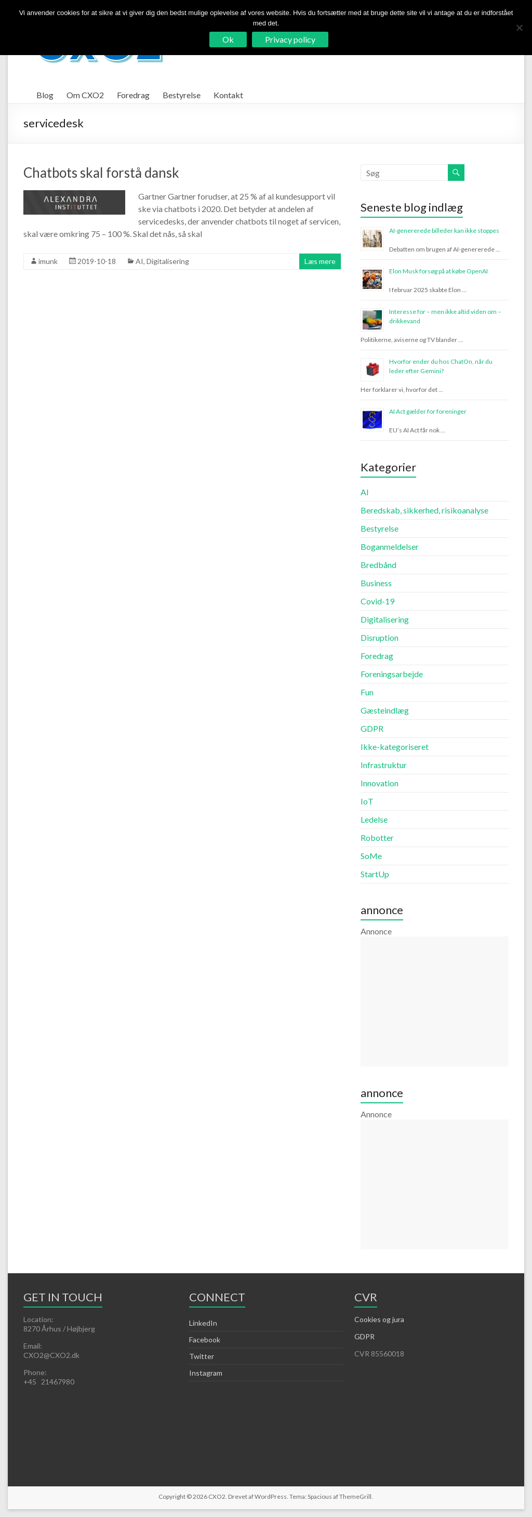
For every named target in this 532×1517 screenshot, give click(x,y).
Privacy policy (290, 39)
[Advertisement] (435, 1001)
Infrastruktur (384, 765)
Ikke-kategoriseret (395, 746)
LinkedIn (203, 1322)
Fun (367, 692)
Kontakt (228, 95)
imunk (48, 261)
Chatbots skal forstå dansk (101, 172)
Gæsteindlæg (385, 710)
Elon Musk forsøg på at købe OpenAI (438, 271)
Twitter (201, 1356)
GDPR (372, 728)
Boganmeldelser (390, 546)
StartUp (375, 874)
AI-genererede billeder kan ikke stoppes (444, 230)
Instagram (205, 1372)
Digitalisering (168, 261)
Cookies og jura (379, 1319)
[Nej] (519, 27)
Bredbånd (378, 565)
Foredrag (133, 95)
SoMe (371, 856)
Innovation (379, 783)
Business (376, 583)
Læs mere (320, 261)
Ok (228, 39)
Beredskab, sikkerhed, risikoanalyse (424, 510)
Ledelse (374, 819)
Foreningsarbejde (392, 674)
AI (139, 261)
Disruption (379, 637)
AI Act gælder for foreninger (428, 411)
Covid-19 (377, 601)
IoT (367, 801)
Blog (45, 95)
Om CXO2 (85, 95)
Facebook (204, 1339)
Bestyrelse (182, 95)
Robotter (377, 837)
